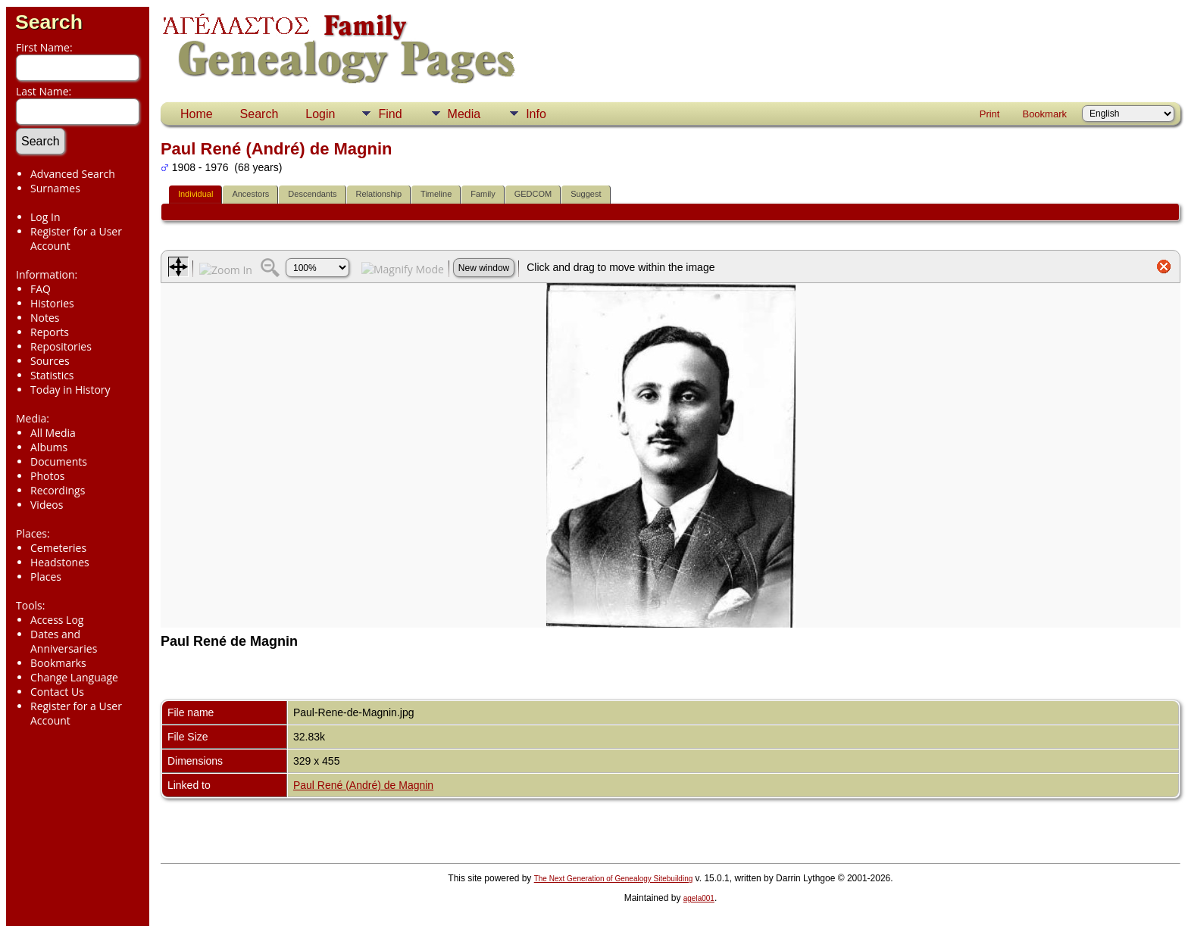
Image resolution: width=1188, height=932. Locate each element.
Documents (58, 461)
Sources (50, 361)
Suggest (586, 193)
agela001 (698, 898)
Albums (48, 447)
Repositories (61, 346)
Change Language (74, 677)
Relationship (379, 193)
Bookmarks (58, 663)
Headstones (59, 562)
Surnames (55, 188)
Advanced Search (72, 174)
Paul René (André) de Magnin (363, 785)
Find (390, 114)
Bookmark (1044, 114)
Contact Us (57, 691)
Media (464, 114)
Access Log (56, 620)
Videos (46, 504)
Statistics (52, 375)
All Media (53, 432)
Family (483, 193)
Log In (45, 217)
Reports (49, 332)
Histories (52, 303)
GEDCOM (533, 193)
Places (45, 576)
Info (536, 114)
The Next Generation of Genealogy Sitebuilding (613, 878)
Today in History (70, 389)
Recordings (57, 490)
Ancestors (250, 193)
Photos (47, 476)
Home (196, 114)
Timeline (436, 193)
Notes (45, 317)
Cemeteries (58, 548)
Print (990, 114)
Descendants (312, 193)
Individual (195, 193)
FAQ (40, 289)
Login (320, 114)
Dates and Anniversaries (63, 641)
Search (49, 22)
